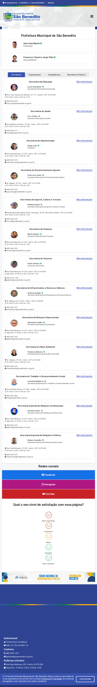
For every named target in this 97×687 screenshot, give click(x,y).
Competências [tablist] (54, 75)
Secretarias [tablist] (16, 75)
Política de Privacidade (51, 679)
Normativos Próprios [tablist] (76, 75)
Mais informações (84, 82)
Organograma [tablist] (35, 75)
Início (6, 28)
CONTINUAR (85, 679)
